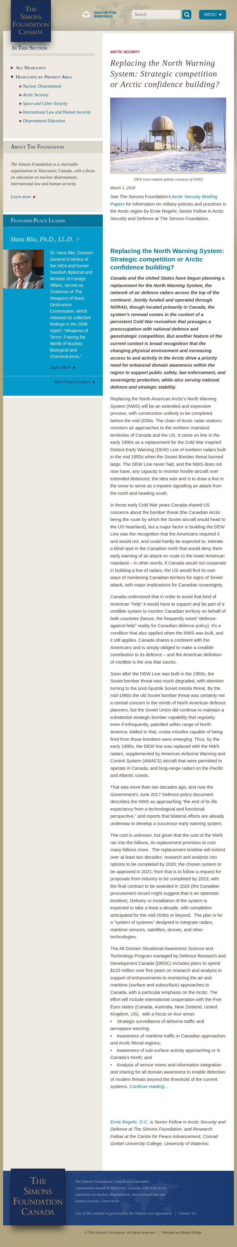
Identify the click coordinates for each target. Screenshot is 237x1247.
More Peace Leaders (72, 382)
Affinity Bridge (191, 1232)
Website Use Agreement (153, 1213)
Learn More (60, 367)
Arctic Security (125, 52)
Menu (210, 14)
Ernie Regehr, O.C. (129, 1122)
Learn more (21, 196)
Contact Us (187, 1213)
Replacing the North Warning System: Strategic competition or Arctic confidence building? (167, 259)
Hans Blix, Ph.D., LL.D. (42, 239)
